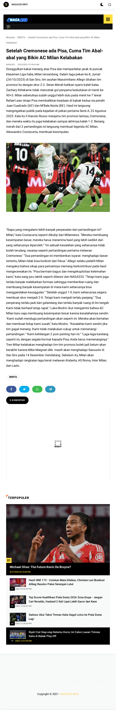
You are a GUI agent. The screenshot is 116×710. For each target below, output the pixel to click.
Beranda (10, 37)
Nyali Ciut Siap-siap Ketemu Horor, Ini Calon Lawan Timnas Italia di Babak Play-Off (64, 634)
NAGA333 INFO (20, 4)
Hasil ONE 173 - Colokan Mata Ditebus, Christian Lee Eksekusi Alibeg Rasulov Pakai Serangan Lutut (67, 582)
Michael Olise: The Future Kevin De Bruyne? (40, 567)
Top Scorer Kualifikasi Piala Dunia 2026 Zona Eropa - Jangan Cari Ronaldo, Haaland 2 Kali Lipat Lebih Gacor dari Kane (65, 599)
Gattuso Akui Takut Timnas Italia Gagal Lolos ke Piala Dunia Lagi (65, 617)
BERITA (21, 37)
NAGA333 (77, 276)
